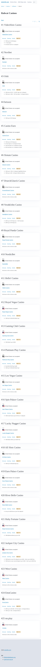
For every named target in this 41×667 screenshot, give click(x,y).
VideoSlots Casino (7, 34)
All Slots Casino (6, 457)
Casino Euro (5, 135)
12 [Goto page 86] (39, 21)
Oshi (3, 86)
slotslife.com (7, 650)
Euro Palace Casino (7, 481)
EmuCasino (5, 602)
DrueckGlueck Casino (8, 190)
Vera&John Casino (7, 214)
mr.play (4, 628)
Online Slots (13, 2)
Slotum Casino (6, 165)
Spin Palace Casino (7, 409)
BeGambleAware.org (9, 657)
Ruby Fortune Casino (8, 529)
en (34, 2)
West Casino (5, 578)
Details (13, 38)
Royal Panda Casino (7, 240)
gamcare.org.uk (8, 659)
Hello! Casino (6, 288)
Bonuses (4, 38)
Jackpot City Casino (7, 553)
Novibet (4, 62)
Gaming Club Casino (7, 335)
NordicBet (5, 264)
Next (2, 20)
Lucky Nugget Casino (8, 433)
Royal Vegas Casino (7, 312)
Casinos (29, 2)
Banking (9, 38)
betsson (4, 111)
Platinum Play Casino (8, 359)
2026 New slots (22, 2)
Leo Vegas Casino (7, 385)
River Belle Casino (7, 505)
